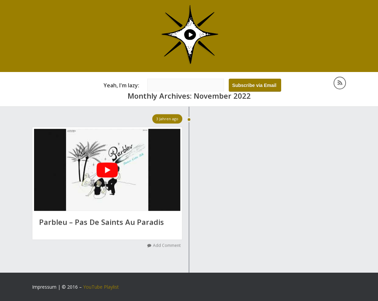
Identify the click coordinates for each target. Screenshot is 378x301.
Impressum (44, 287)
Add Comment (167, 245)
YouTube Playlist (101, 287)
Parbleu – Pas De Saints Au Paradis (101, 222)
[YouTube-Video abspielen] (107, 170)
